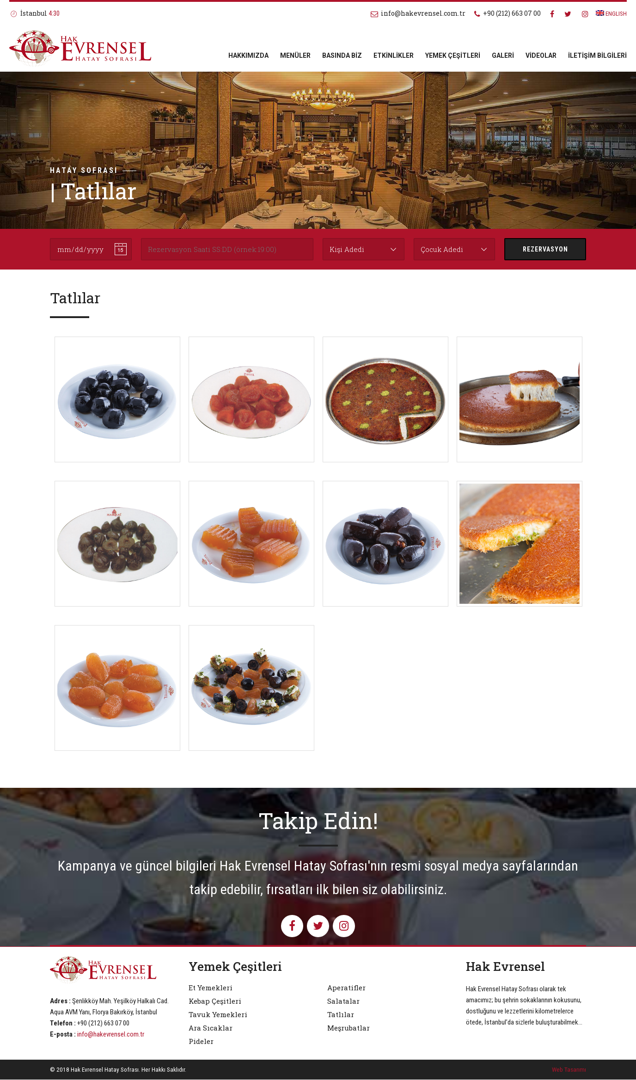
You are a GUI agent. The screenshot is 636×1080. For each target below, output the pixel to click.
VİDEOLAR (541, 55)
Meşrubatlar (348, 1028)
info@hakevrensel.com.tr (110, 1034)
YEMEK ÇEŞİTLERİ (452, 55)
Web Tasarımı (569, 1070)
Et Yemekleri (210, 988)
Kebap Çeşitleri (215, 1001)
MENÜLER (295, 55)
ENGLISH (611, 13)
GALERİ (503, 55)
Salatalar (343, 1001)
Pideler (201, 1041)
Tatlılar (340, 1015)
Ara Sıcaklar (210, 1028)
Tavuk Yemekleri (218, 1015)
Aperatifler (346, 988)
